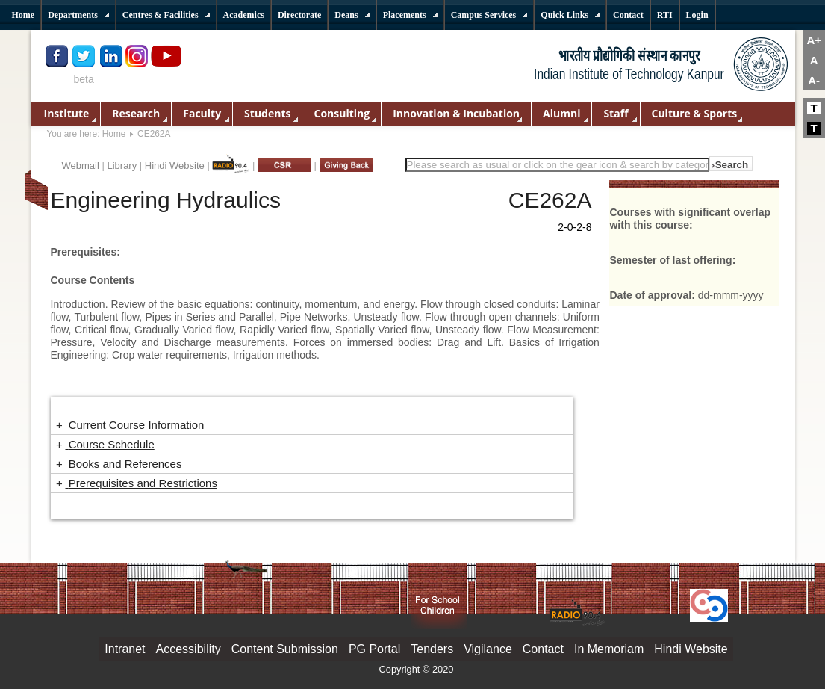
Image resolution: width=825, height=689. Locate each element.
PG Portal (374, 649)
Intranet (125, 649)
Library (122, 165)
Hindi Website (175, 165)
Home (114, 134)
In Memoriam (609, 649)
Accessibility (188, 649)
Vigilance (488, 649)
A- (814, 80)
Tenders (432, 649)
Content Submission (284, 649)
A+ (813, 40)
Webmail (80, 165)
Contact (543, 649)
